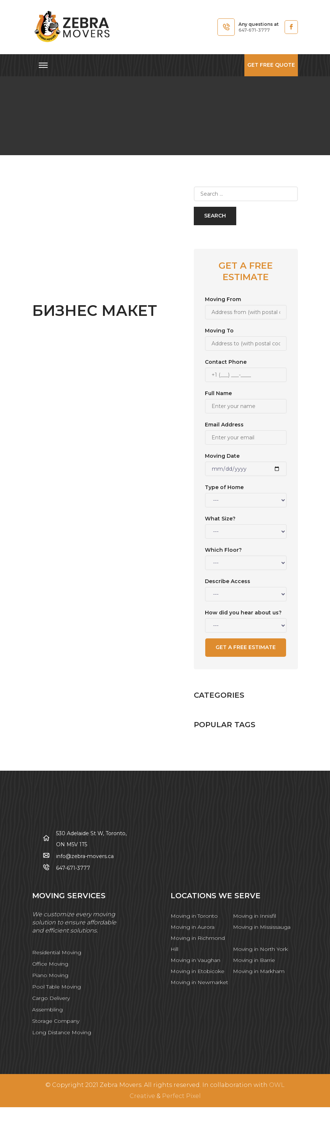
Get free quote (271, 65)
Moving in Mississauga (262, 927)
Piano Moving (50, 975)
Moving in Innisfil (254, 916)
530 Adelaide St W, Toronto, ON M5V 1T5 (91, 839)
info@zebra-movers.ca (85, 856)
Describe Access (246, 587)
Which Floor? (246, 556)
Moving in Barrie (254, 960)
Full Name (246, 399)
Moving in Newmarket (199, 982)
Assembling (47, 1009)
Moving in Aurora (192, 927)
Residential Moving (56, 952)
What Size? (246, 525)
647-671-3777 (254, 30)
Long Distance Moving (61, 1032)
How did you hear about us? (246, 619)
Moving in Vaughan (195, 960)
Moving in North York (260, 949)
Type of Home (246, 493)
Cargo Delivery (51, 998)
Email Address (246, 431)
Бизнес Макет (94, 310)
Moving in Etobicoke (197, 971)
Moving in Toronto (194, 916)
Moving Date (246, 462)
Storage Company (55, 1021)
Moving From (246, 306)
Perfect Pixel (181, 1095)
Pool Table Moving (56, 986)
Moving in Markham (259, 971)
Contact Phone (246, 368)
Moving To (246, 337)
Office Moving (50, 964)
